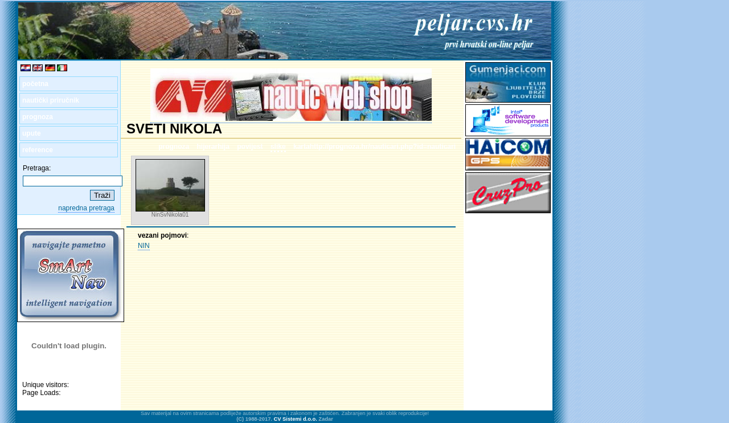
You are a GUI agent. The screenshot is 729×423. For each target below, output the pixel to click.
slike (278, 147)
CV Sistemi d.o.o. (295, 419)
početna (35, 84)
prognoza (37, 117)
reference (37, 150)
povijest (250, 147)
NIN (144, 246)
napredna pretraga (86, 208)
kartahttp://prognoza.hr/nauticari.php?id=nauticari (374, 147)
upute (31, 133)
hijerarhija (213, 147)
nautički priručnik (50, 100)
